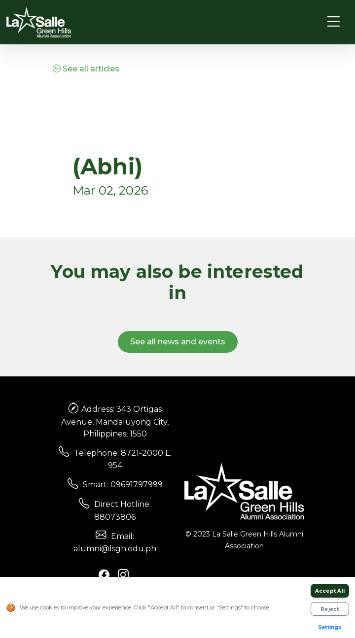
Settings (330, 627)
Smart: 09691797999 (123, 484)
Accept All (330, 591)
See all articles (86, 68)
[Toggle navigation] (333, 22)
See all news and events (177, 341)
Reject (329, 609)
